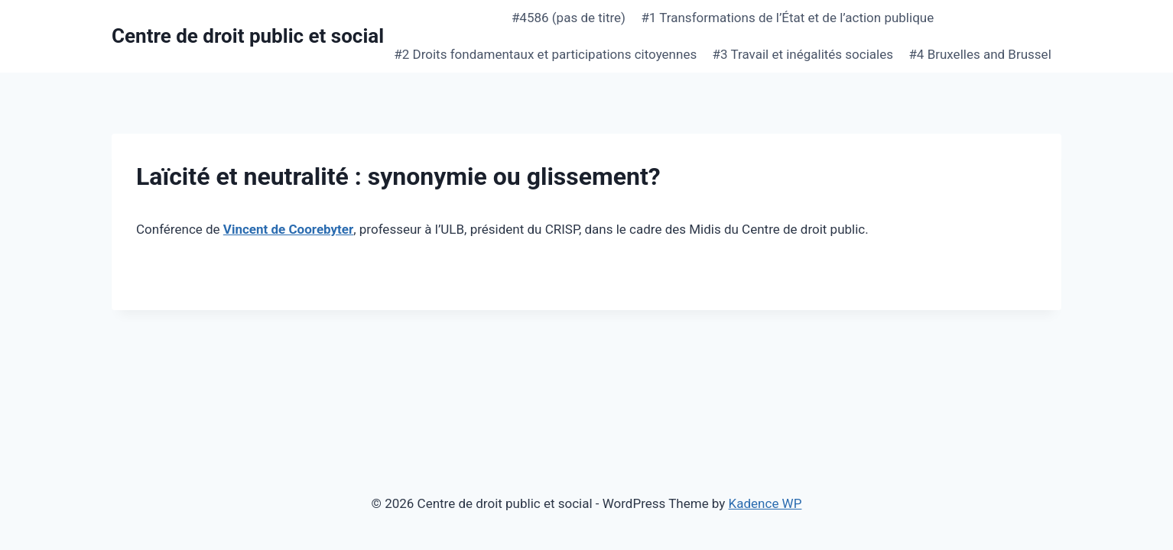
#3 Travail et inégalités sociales (803, 54)
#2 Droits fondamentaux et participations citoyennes (545, 54)
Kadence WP (765, 503)
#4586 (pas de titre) (568, 17)
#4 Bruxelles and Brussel (979, 54)
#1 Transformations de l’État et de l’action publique (787, 17)
